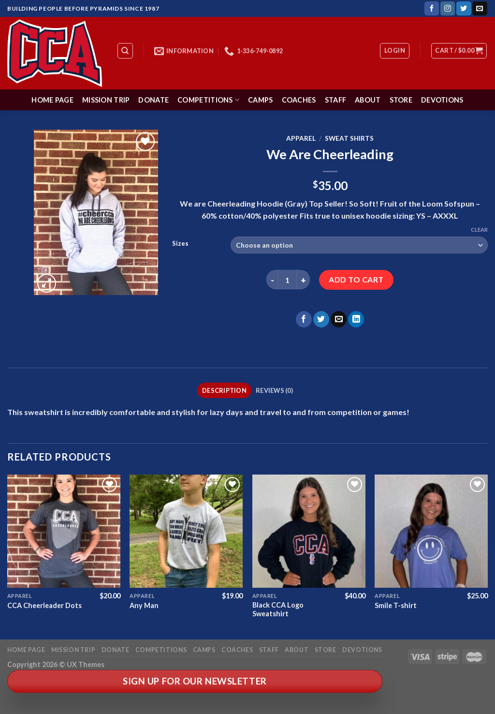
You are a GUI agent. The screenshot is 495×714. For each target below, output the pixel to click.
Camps (260, 100)
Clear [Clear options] (479, 229)
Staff (335, 100)
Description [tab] (224, 390)
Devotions (442, 100)
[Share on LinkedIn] (356, 319)
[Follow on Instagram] (447, 8)
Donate (153, 100)
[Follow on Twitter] (463, 8)
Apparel (301, 138)
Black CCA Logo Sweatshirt (278, 609)
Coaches (299, 100)
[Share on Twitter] (321, 319)
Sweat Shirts (349, 138)
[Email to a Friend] (339, 319)
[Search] (125, 51)
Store (401, 100)
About (367, 100)
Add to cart (356, 279)
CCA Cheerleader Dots (44, 605)
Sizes (180, 243)
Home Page (52, 100)
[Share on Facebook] (304, 319)
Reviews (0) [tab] (274, 390)
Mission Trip (106, 100)
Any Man (144, 605)
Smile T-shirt (396, 605)
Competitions (208, 99)
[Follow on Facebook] (431, 8)
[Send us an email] (479, 8)
